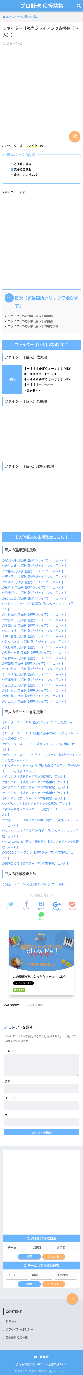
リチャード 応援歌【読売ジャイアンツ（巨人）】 (36, 652)
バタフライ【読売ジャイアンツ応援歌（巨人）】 (36, 787)
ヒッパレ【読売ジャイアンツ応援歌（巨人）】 (34, 798)
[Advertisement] (41, 92)
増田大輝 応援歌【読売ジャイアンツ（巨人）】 (34, 560)
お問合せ (11, 1321)
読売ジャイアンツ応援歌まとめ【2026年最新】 (34, 884)
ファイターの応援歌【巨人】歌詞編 (30, 316)
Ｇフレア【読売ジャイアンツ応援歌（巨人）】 (34, 776)
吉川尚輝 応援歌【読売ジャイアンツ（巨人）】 (34, 565)
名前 (8, 1081)
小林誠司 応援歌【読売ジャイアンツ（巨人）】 (34, 614)
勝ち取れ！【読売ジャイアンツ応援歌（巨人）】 (36, 782)
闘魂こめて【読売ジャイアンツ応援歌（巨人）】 (36, 863)
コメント (10, 1051)
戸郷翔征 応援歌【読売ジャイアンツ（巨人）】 (34, 679)
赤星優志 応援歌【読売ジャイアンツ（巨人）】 (34, 685)
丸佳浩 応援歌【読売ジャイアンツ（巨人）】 (33, 582)
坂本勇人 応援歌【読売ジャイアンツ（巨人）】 (34, 576)
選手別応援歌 (25, 1364)
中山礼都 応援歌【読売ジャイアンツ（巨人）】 (34, 636)
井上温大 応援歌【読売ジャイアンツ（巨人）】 (34, 701)
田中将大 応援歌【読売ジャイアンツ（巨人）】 (34, 669)
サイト (8, 1115)
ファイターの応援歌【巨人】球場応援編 (33, 326)
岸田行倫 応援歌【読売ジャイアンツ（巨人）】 (34, 625)
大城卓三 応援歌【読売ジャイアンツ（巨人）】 (34, 620)
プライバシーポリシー (19, 1329)
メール (9, 1098)
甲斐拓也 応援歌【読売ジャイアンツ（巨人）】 (34, 592)
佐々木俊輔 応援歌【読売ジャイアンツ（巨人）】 (36, 641)
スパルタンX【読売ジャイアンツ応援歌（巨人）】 (37, 803)
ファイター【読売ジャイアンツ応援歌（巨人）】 (36, 793)
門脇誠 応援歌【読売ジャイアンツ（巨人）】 (33, 571)
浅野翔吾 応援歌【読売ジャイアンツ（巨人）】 (34, 647)
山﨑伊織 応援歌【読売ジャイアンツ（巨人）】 (34, 674)
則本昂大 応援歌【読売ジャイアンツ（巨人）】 (34, 690)
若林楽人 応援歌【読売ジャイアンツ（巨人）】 (34, 658)
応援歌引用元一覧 (17, 1337)
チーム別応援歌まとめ (52, 1364)
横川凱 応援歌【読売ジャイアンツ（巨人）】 (33, 696)
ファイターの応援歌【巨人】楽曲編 (30, 321)
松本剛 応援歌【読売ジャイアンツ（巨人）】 (33, 587)
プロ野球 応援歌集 (41, 6)
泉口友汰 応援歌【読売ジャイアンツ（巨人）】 (34, 631)
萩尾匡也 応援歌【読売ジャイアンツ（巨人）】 (34, 598)
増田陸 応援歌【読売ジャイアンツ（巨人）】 (33, 663)
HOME (41, 1357)
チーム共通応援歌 (32, 1005)
